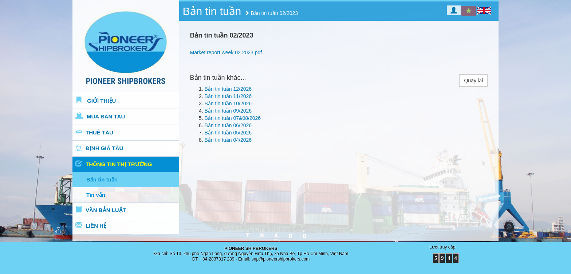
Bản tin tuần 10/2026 (228, 103)
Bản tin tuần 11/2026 (228, 96)
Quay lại (473, 80)
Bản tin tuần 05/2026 (228, 133)
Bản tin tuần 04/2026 (228, 140)
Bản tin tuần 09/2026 (228, 111)
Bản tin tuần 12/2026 (228, 89)
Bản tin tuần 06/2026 (228, 125)
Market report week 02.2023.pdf (226, 52)
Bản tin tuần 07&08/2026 (233, 118)
